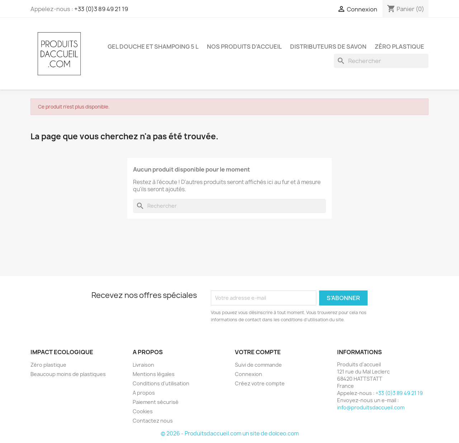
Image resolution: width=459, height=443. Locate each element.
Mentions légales (154, 374)
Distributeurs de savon (328, 46)
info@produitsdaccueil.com (370, 407)
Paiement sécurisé (156, 402)
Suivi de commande (258, 364)
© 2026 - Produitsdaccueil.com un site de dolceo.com (230, 433)
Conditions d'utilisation (161, 383)
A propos (144, 392)
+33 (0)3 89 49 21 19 (101, 9)
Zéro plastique (399, 46)
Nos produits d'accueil (244, 46)
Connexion (248, 374)
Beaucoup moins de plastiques (68, 374)
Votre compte (258, 352)
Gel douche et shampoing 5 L (153, 46)
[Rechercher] (381, 61)
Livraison (143, 364)
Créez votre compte (260, 383)
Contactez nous (153, 420)
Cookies (143, 411)
